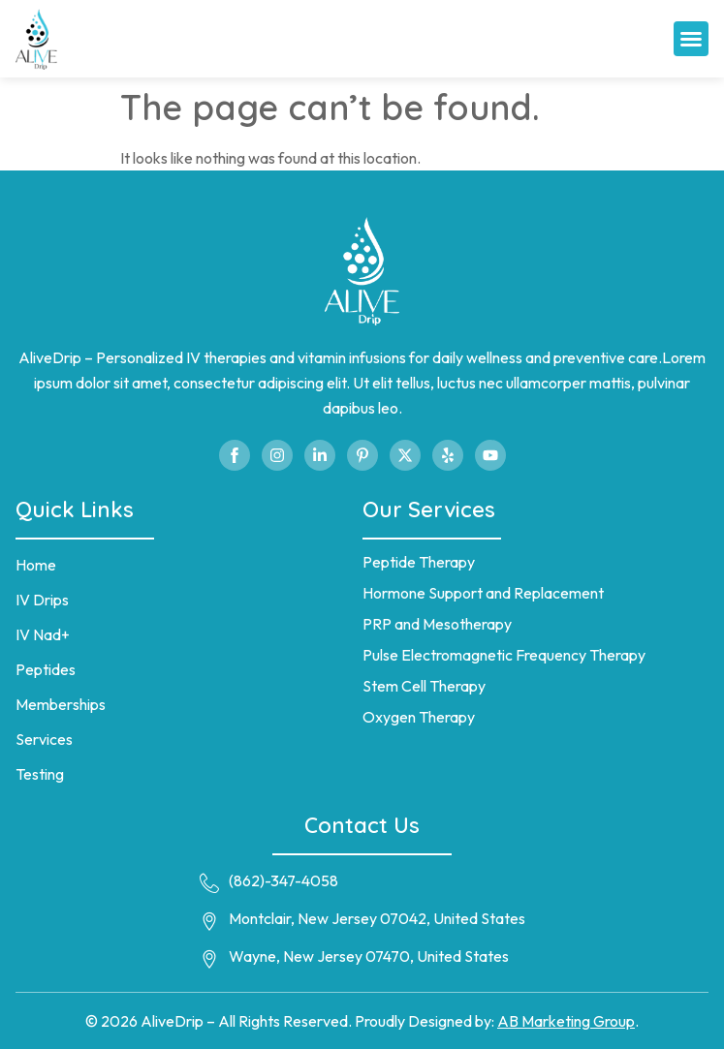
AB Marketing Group (566, 1021)
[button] (691, 38)
